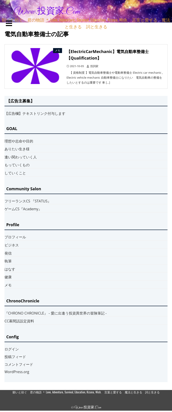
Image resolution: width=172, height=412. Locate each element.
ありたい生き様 (17, 148)
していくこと (15, 173)
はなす (9, 269)
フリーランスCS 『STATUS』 (27, 201)
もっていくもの (17, 164)
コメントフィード (18, 364)
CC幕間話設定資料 (19, 321)
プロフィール (15, 237)
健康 (8, 277)
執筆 (8, 261)
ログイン (11, 349)
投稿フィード (15, 356)
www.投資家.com (47, 11)
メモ (8, 285)
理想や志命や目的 (18, 141)
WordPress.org (16, 371)
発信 (8, 253)
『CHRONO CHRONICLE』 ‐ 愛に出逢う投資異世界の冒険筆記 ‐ (55, 313)
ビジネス (11, 245)
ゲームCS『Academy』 (23, 208)
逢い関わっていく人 (20, 157)
